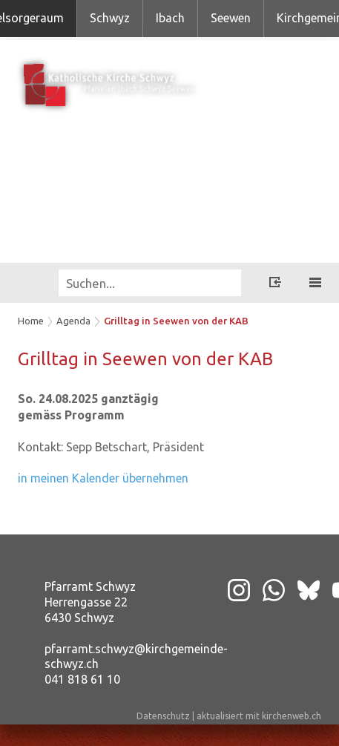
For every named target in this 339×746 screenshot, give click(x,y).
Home (31, 320)
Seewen (231, 17)
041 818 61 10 (82, 679)
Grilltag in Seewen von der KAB (176, 320)
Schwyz (110, 17)
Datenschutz (163, 716)
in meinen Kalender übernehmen (103, 478)
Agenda (73, 320)
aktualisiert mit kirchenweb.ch (259, 716)
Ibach (170, 17)
